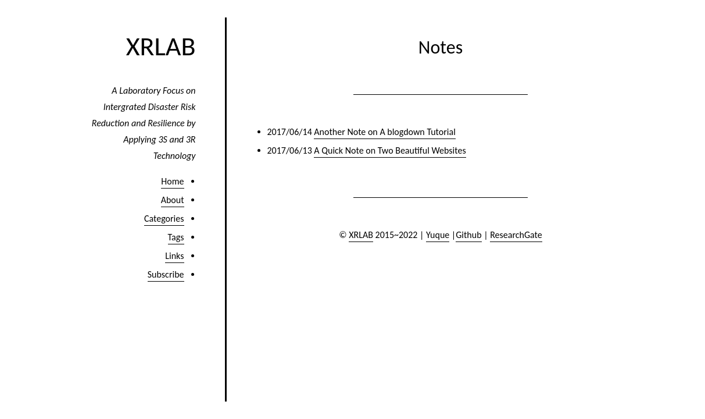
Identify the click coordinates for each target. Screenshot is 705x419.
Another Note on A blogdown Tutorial (384, 131)
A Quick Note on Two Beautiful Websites (390, 150)
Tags (176, 237)
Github (468, 234)
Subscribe (166, 274)
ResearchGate (516, 234)
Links (174, 255)
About (172, 199)
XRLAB (161, 46)
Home (172, 181)
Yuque (437, 234)
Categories (164, 218)
